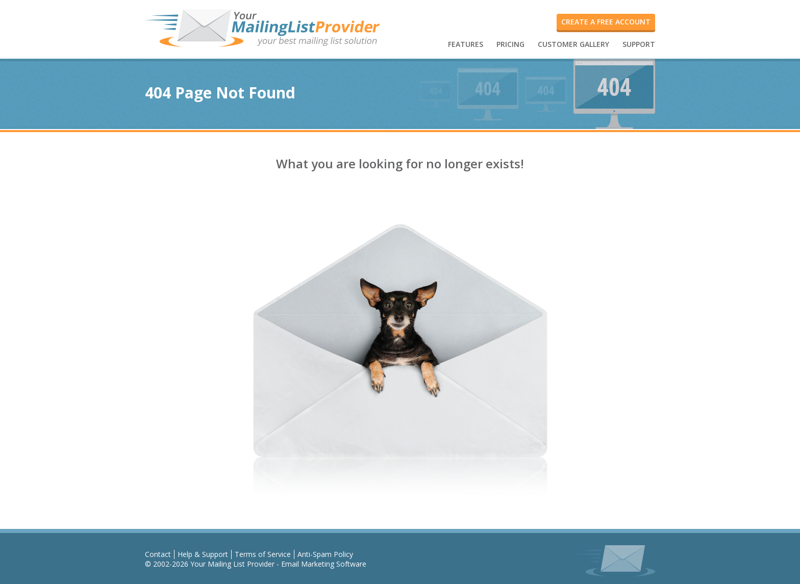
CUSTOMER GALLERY (573, 44)
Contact (158, 554)
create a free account (606, 22)
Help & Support (203, 554)
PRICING (510, 44)
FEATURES (465, 44)
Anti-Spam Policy (325, 554)
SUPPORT (638, 44)
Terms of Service (263, 554)
